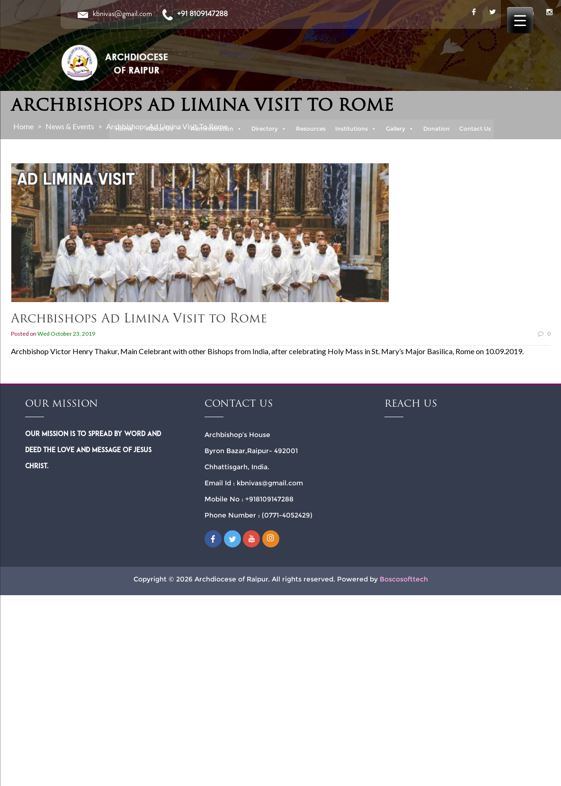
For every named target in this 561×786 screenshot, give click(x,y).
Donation (436, 128)
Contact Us (475, 128)
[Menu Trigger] (520, 20)
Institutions (355, 128)
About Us (163, 128)
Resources (311, 128)
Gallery (400, 128)
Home (124, 128)
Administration (216, 128)
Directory (268, 128)
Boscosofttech (404, 579)
